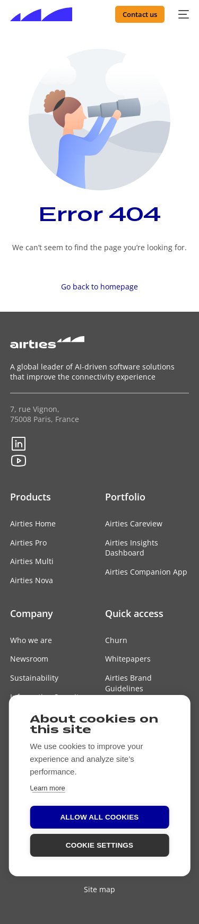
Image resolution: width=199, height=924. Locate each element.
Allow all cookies (99, 817)
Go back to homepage (99, 286)
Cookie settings (100, 845)
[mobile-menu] (182, 14)
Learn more (47, 788)
